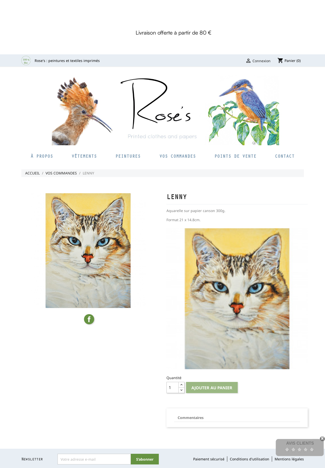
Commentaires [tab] (191, 417)
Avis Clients (300, 443)
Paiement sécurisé (208, 459)
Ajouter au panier (211, 388)
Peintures (127, 156)
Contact (284, 156)
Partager (89, 319)
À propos (42, 156)
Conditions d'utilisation (249, 459)
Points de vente (235, 156)
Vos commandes (177, 156)
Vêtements (84, 156)
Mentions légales (289, 459)
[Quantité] (172, 387)
